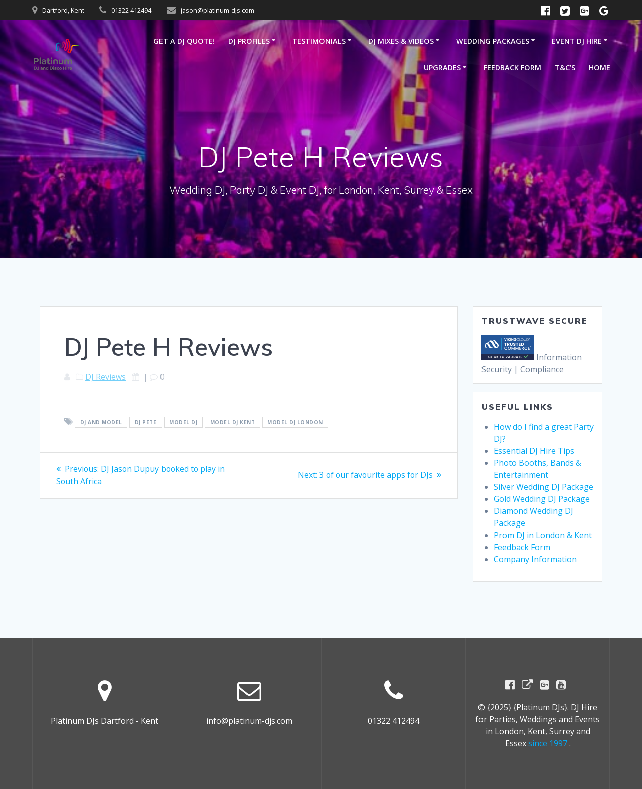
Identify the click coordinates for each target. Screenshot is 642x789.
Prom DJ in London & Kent (543, 535)
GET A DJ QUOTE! (184, 41)
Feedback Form (512, 67)
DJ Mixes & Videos (401, 41)
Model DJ (183, 422)
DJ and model (101, 422)
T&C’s (565, 67)
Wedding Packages (492, 41)
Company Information (535, 559)
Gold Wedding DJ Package (542, 498)
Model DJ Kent (232, 422)
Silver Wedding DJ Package (543, 486)
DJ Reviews (105, 376)
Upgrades (442, 67)
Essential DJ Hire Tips (534, 450)
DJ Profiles (249, 41)
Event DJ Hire (577, 41)
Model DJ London (295, 422)
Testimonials (319, 41)
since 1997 (548, 743)
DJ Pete (146, 422)
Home (599, 67)
